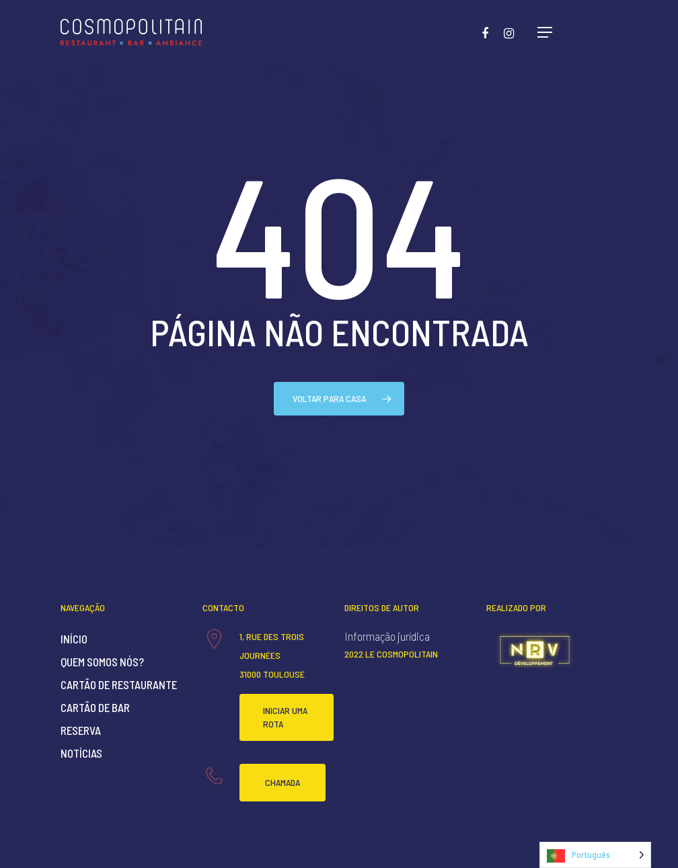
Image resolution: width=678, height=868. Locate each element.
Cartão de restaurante (119, 684)
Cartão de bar (95, 707)
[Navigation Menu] (544, 32)
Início (74, 638)
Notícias (81, 753)
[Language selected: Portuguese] (595, 855)
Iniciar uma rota (285, 717)
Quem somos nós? (102, 661)
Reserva (81, 730)
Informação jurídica (387, 636)
